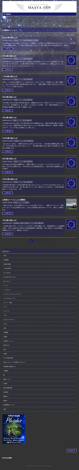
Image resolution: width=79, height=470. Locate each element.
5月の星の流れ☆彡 (9, 117)
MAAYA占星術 (37, 466)
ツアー (5, 307)
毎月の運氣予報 (28, 40)
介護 (4, 328)
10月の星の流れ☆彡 (9, 179)
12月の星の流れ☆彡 (9, 38)
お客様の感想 (7, 264)
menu (4, 255)
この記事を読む (7, 48)
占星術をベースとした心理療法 (13, 200)
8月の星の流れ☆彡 (9, 159)
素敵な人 (5, 396)
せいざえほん (7, 272)
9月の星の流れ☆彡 (9, 56)
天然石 (5, 353)
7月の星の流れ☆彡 (9, 220)
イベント (5, 285)
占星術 (21, 223)
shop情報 (16, 223)
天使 (4, 349)
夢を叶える (6, 345)
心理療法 (26, 202)
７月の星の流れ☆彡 (9, 76)
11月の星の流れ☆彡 (9, 138)
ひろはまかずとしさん (9, 277)
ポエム (5, 324)
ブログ (5, 315)
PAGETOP (72, 450)
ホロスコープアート (9, 319)
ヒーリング (6, 311)
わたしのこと (7, 281)
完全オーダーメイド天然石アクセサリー (14, 362)
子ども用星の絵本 (8, 358)
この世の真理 (7, 268)
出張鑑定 (5, 332)
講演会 (5, 400)
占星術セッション (18, 40)
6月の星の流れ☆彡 (9, 97)
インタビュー (7, 289)
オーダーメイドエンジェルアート (12, 294)
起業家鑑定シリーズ (9, 405)
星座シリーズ (7, 379)
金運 (4, 409)
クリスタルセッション (9, 298)
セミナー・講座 (7, 302)
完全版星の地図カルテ (9, 366)
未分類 (5, 383)
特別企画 (36, 40)
